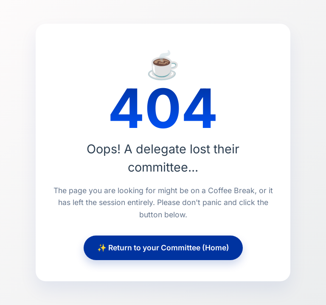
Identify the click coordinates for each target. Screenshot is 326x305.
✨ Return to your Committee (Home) (163, 247)
